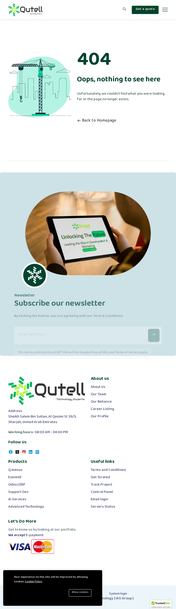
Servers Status (103, 507)
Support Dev (18, 493)
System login (118, 594)
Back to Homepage (96, 121)
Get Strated (100, 478)
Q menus (15, 471)
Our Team (98, 395)
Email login (99, 500)
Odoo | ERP (16, 485)
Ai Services (17, 500)
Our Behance (101, 402)
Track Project (101, 485)
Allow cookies (80, 593)
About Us (98, 388)
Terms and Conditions (108, 471)
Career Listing (102, 410)
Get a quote (145, 10)
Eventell (14, 478)
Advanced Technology (26, 507)
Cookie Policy (33, 582)
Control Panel (102, 493)
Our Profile (100, 417)
